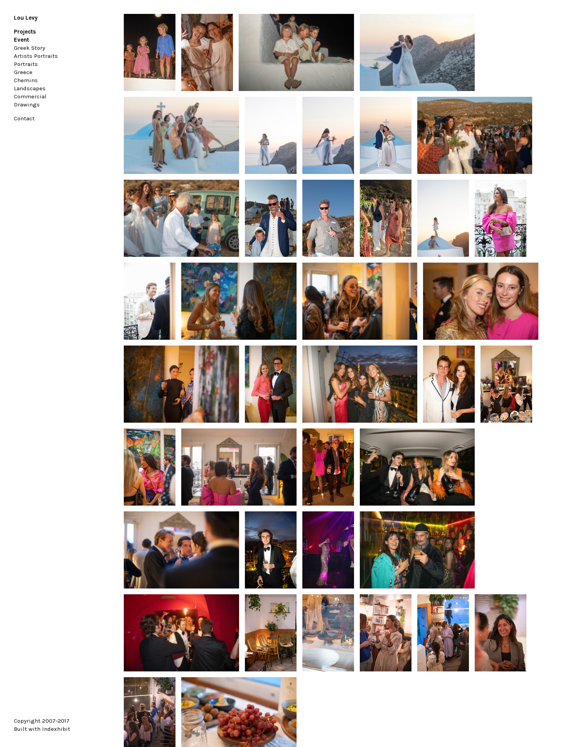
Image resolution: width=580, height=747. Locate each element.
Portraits (26, 64)
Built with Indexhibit (42, 728)
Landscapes (30, 88)
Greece (23, 72)
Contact (24, 118)
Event (21, 39)
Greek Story (29, 47)
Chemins (26, 80)
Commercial (30, 96)
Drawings (27, 104)
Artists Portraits (36, 55)
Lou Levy (26, 17)
